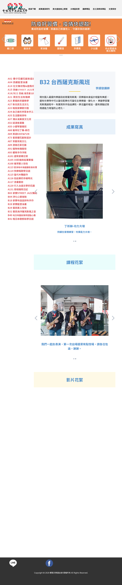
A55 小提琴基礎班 (17, 126)
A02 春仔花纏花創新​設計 (21, 78)
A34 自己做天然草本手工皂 (22, 111)
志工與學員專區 (99, 8)
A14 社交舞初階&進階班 (21, 86)
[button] (4, 39)
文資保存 (112, 8)
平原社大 (21, 8)
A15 (22, 89)
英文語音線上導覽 (60, 8)
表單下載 (32, 8)
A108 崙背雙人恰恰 (18, 163)
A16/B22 (24, 93)
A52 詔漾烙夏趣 (16, 123)
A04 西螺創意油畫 (18, 82)
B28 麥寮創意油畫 (17, 204)
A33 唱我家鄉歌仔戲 (18, 108)
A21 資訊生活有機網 (19, 97)
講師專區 (86, 8)
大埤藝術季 (75, 8)
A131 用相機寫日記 (18, 189)
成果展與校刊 (44, 8)
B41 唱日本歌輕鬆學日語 (21, 219)
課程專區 (11, 8)
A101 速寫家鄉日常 (18, 156)
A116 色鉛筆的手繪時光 (20, 178)
